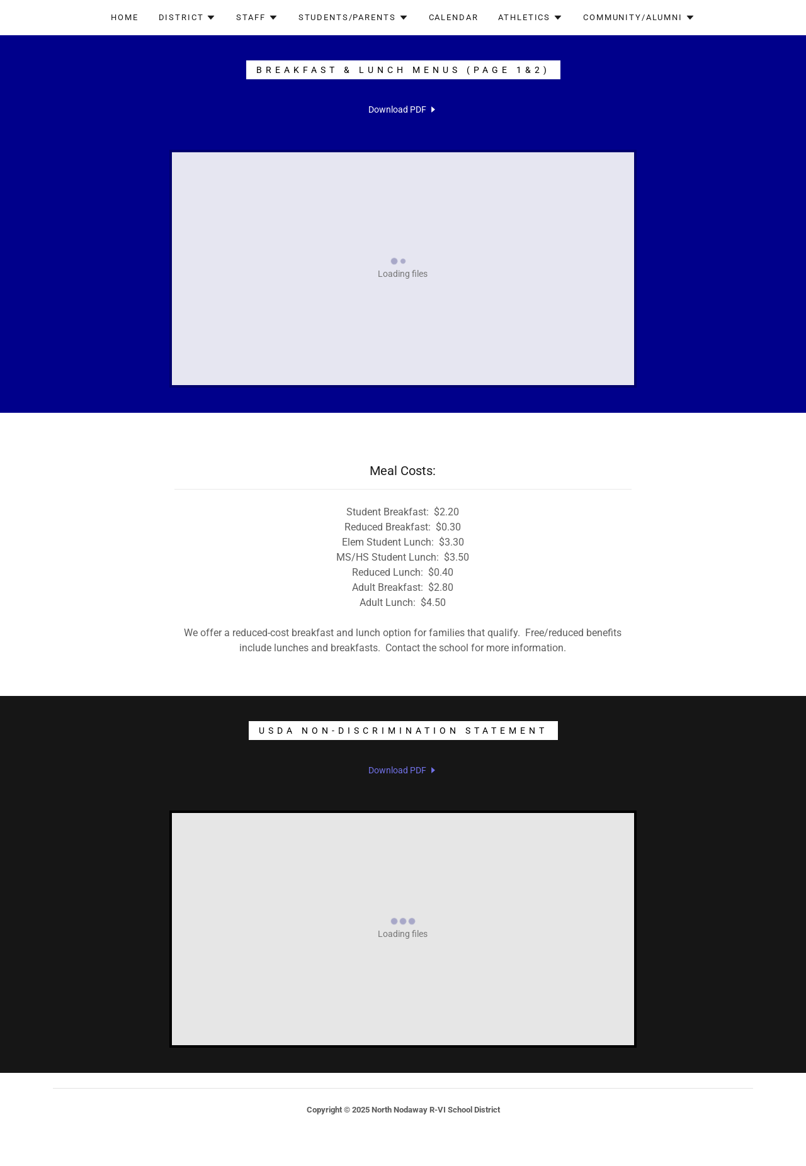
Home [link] (124, 17)
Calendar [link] (454, 17)
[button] (188, 17)
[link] (403, 109)
